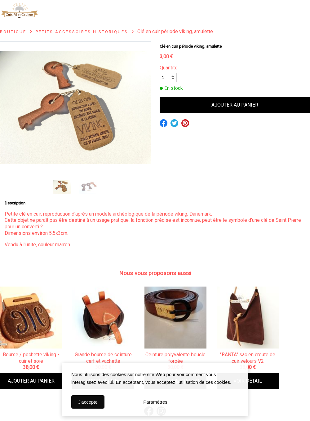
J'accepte (88, 402)
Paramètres (155, 401)
